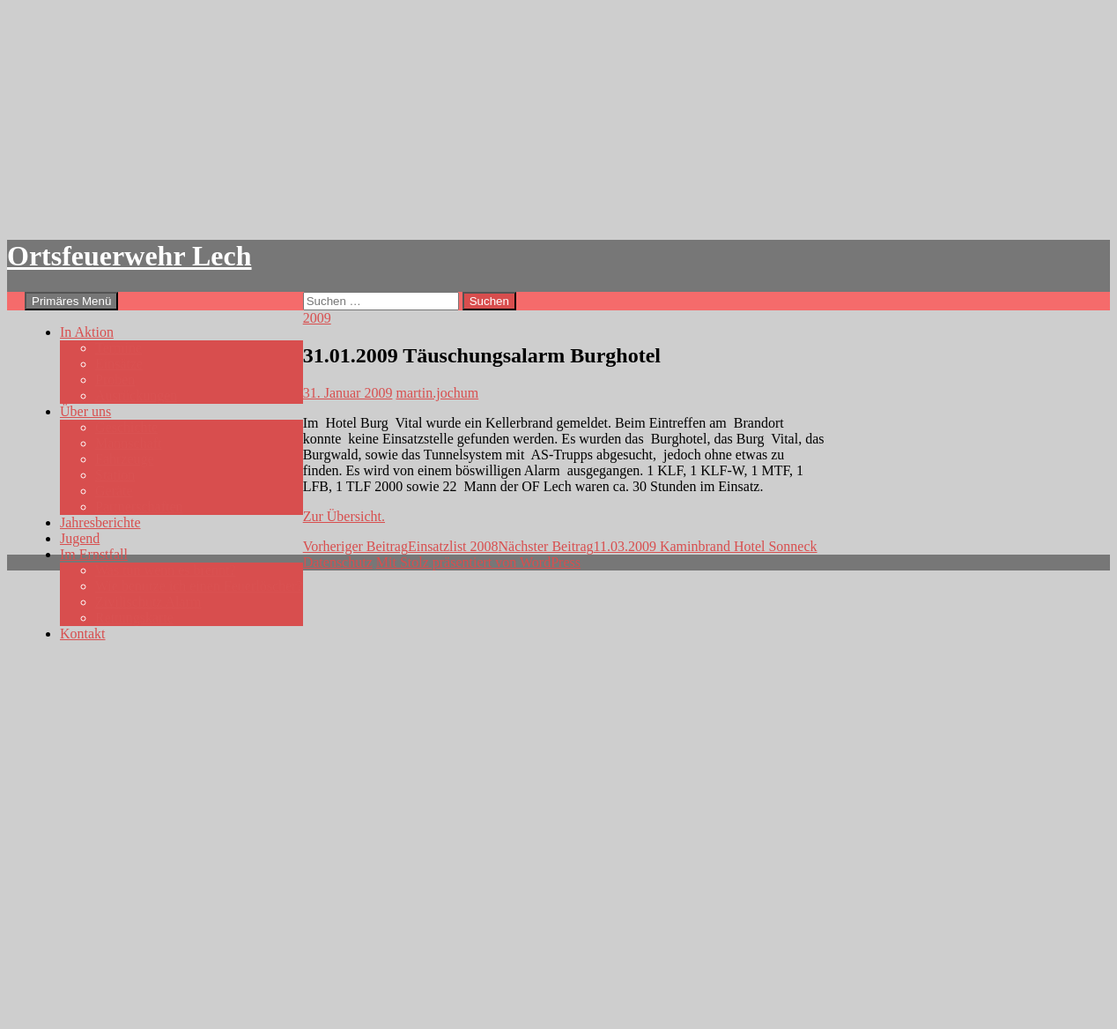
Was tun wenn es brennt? (165, 570)
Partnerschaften (139, 506)
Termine (118, 347)
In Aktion (87, 331)
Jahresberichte (100, 522)
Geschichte (126, 427)
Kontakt (83, 633)
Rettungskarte (134, 617)
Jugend (80, 538)
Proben (115, 379)
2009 (317, 317)
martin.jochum (437, 392)
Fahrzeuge (124, 458)
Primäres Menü (71, 301)
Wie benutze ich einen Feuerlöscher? (199, 585)
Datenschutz (338, 562)
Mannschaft (128, 443)
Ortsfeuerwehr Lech (129, 256)
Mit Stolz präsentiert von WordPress (478, 562)
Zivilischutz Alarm (148, 601)
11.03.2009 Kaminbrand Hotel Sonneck (658, 546)
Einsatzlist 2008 (401, 546)
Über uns (85, 411)
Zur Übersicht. (344, 516)
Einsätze (119, 363)
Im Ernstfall (94, 554)
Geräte (114, 490)
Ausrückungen (136, 395)
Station (115, 474)
